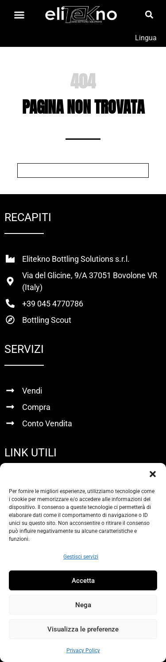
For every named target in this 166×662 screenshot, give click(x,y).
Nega (83, 605)
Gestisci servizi (80, 557)
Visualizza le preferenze (83, 629)
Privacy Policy (83, 650)
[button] (152, 474)
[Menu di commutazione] (19, 14)
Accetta (83, 581)
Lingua (146, 38)
